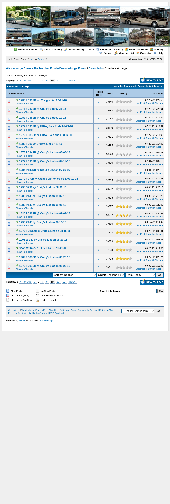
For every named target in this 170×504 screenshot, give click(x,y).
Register (42, 59)
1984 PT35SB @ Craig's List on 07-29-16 (44, 169)
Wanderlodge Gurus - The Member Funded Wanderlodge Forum (46, 68)
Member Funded (26, 49)
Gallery (156, 49)
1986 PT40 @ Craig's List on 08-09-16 (42, 204)
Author (20, 93)
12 (64, 80)
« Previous (25, 80)
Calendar (144, 53)
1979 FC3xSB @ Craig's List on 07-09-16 (44, 152)
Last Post (158, 93)
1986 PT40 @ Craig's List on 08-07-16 (42, 196)
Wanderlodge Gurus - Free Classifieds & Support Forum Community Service (59, 310)
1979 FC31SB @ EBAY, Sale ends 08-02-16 (45, 135)
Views (109, 93)
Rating (123, 93)
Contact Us (13, 310)
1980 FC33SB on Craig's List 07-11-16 (43, 100)
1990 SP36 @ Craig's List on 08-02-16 (42, 187)
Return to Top (106, 310)
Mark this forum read (125, 86)
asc (99, 95)
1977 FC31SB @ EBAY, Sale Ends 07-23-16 (46, 126)
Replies (99, 91)
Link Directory (51, 49)
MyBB (22, 320)
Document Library (109, 49)
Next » (72, 80)
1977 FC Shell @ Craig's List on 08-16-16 (45, 230)
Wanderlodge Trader (79, 49)
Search (105, 53)
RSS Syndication (57, 313)
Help (158, 53)
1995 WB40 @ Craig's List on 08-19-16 (43, 239)
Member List (124, 53)
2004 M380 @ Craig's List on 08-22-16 (42, 248)
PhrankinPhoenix (24, 103)
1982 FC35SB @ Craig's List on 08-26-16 (44, 257)
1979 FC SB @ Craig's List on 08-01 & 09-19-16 (48, 178)
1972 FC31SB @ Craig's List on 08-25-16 (44, 265)
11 (58, 80)
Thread (11, 93)
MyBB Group (46, 320)
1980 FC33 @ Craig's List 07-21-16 (40, 143)
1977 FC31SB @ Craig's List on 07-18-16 (44, 161)
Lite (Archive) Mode (37, 313)
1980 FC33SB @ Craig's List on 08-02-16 (44, 213)
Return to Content (17, 313)
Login (31, 59)
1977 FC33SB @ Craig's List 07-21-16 (42, 108)
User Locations (136, 49)
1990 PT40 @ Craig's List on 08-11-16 (42, 222)
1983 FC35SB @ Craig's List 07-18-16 (42, 117)
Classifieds (96, 68)
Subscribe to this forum (150, 86)
